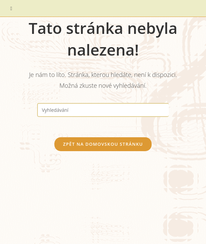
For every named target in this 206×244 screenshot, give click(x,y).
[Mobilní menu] (11, 8)
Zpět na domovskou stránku (103, 144)
